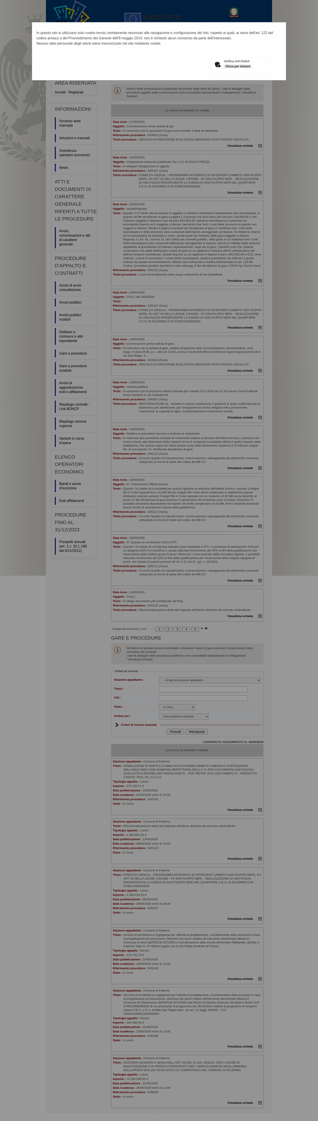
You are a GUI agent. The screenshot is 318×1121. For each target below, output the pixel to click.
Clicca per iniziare (237, 66)
